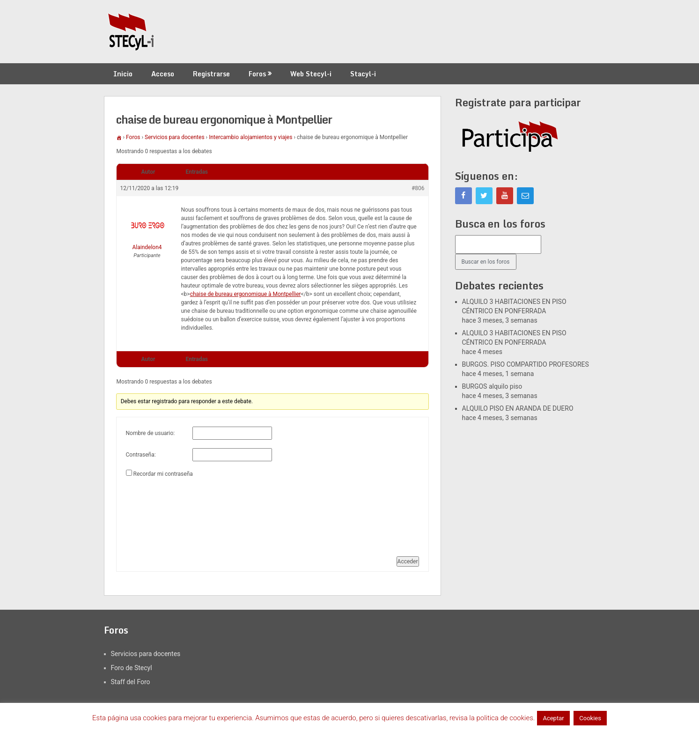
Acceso (162, 73)
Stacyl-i (363, 73)
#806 (418, 188)
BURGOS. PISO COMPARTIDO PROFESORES (525, 364)
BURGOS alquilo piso (492, 386)
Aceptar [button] (553, 718)
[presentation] (164, 513)
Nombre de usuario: (150, 433)
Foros (257, 73)
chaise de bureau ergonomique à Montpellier (245, 294)
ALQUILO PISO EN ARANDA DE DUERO (518, 408)
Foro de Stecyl (131, 668)
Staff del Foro (130, 682)
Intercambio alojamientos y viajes (250, 137)
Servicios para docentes (175, 137)
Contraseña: (141, 454)
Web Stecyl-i (310, 73)
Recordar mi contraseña (162, 474)
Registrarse (211, 73)
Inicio (122, 73)
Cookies (590, 718)
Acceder (407, 561)
